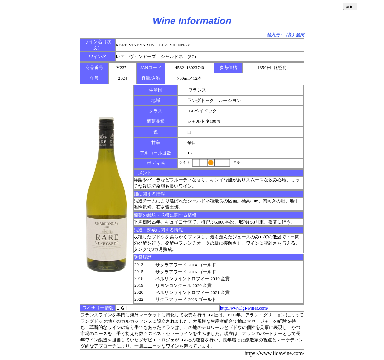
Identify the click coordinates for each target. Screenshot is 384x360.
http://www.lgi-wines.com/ (244, 308)
